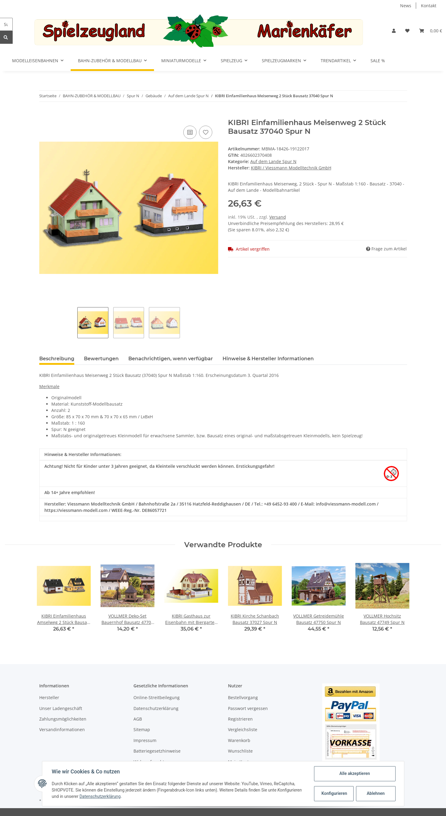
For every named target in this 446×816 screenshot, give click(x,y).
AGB (137, 719)
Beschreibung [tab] (56, 358)
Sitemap (141, 729)
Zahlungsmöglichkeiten (62, 719)
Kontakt (428, 5)
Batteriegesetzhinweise (157, 751)
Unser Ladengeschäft (60, 708)
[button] (393, 30)
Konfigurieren (334, 793)
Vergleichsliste (242, 729)
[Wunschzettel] (407, 30)
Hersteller (49, 697)
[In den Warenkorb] (44, 115)
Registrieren (240, 719)
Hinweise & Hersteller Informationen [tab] (268, 358)
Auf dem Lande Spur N (273, 161)
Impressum (144, 740)
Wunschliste (240, 751)
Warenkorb (239, 740)
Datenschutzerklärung (155, 708)
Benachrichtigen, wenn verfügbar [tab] (170, 358)
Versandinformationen (62, 729)
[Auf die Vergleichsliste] (190, 132)
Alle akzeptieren (354, 773)
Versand (277, 217)
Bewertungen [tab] (101, 358)
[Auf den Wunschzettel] (205, 132)
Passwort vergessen (248, 708)
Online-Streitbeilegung (156, 697)
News (405, 5)
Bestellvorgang (243, 697)
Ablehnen (375, 793)
